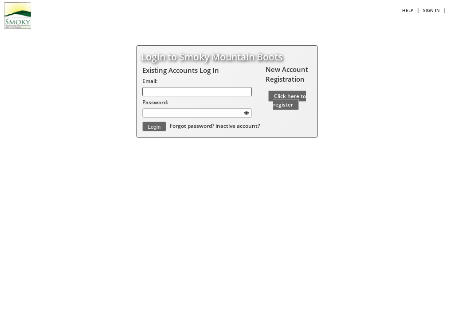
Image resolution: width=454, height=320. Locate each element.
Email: (149, 80)
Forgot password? (192, 126)
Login (154, 127)
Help (407, 10)
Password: (155, 102)
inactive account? (237, 126)
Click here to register (289, 100)
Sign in (431, 10)
